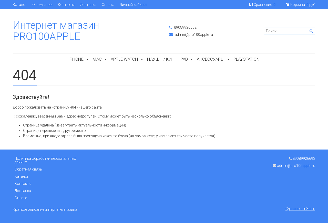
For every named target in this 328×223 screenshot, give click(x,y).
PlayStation (246, 59)
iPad (183, 59)
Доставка (88, 4)
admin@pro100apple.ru (191, 34)
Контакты (66, 4)
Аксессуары (210, 59)
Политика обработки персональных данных (45, 160)
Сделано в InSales (300, 209)
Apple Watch (124, 59)
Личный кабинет (133, 4)
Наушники (159, 59)
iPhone (76, 59)
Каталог (20, 4)
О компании (42, 4)
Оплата (108, 4)
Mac (97, 59)
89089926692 (183, 27)
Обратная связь (28, 169)
